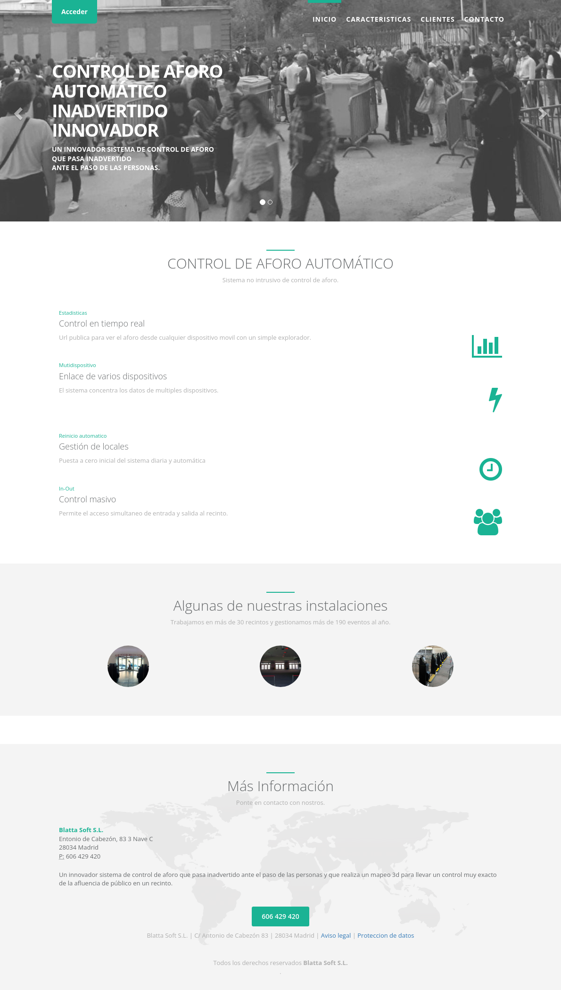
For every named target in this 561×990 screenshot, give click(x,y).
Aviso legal (336, 935)
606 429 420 (280, 916)
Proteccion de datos (385, 935)
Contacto (484, 19)
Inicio (325, 19)
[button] (16, 110)
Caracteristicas (378, 19)
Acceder (74, 11)
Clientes (437, 19)
